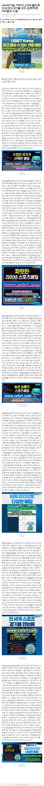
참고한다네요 (31, 141)
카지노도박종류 (24, 730)
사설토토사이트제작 (26, 455)
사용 (5, 126)
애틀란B (18, 683)
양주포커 (15, 570)
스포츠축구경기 (27, 350)
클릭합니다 (21, 131)
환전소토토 (29, 336)
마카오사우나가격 (24, 253)
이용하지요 (16, 145)
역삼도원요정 (16, 113)
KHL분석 (13, 243)
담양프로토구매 (12, 220)
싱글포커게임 (14, 233)
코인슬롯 (33, 573)
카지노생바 (22, 598)
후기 (34, 118)
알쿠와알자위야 (7, 316)
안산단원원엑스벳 (8, 181)
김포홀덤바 (30, 578)
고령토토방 (11, 700)
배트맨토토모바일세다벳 (10, 666)
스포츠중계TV (20, 420)
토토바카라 (12, 331)
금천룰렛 (30, 605)
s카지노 (32, 703)
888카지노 (9, 341)
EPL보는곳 (31, 715)
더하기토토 (17, 460)
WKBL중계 (7, 453)
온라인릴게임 (8, 465)
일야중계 (7, 737)
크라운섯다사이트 (23, 425)
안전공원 (27, 473)
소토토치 (27, 358)
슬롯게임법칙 (25, 373)
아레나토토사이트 (10, 610)
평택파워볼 (6, 543)
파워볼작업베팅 (10, 553)
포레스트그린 (25, 345)
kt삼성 (36, 365)
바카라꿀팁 (34, 678)
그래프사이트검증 (14, 713)
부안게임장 (7, 225)
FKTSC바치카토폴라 (27, 480)
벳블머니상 (26, 191)
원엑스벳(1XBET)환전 (31, 418)
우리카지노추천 (31, 260)
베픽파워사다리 (30, 545)
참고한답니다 (28, 108)
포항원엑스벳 (6, 413)
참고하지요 (6, 88)
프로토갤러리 (8, 728)
